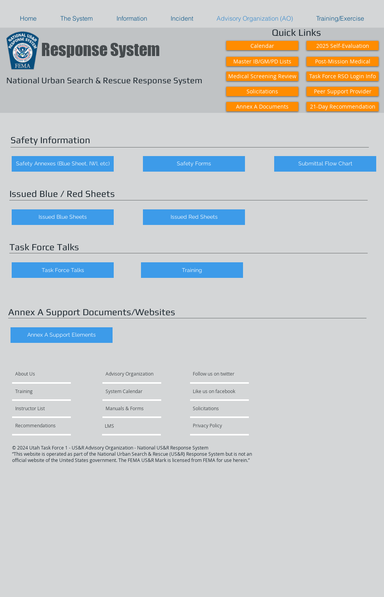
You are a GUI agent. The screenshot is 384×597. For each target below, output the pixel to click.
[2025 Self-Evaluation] (342, 45)
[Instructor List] (36, 408)
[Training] (192, 270)
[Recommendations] (37, 425)
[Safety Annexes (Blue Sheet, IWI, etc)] (63, 164)
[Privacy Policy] (221, 425)
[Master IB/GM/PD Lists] (262, 61)
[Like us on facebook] (216, 391)
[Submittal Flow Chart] (325, 164)
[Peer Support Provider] (342, 91)
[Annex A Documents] (262, 106)
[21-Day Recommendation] (342, 106)
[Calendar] (262, 45)
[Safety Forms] (194, 164)
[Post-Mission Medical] (342, 61)
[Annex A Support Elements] (62, 335)
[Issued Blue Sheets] (63, 217)
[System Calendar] (128, 391)
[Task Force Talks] (63, 270)
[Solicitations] (262, 91)
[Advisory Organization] (131, 373)
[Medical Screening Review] (262, 76)
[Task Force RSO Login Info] (342, 76)
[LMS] (126, 426)
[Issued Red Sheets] (194, 217)
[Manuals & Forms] (127, 408)
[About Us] (45, 373)
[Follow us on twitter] (216, 373)
